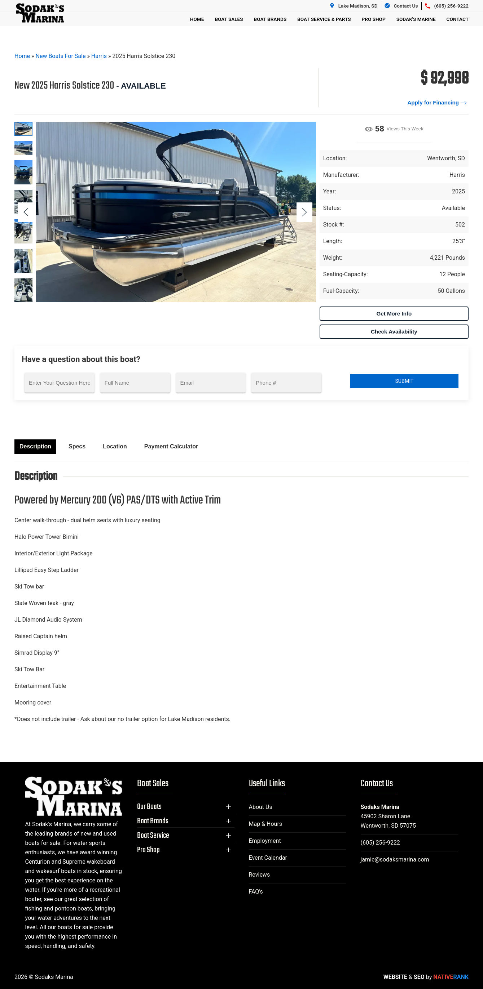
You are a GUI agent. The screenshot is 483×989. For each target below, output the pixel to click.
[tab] (23, 129)
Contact (458, 19)
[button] (304, 212)
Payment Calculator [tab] (171, 446)
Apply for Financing (433, 102)
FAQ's (256, 891)
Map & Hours (265, 823)
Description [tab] (35, 446)
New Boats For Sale (61, 56)
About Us (260, 807)
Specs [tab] (77, 446)
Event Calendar (268, 857)
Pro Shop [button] (374, 19)
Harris (99, 56)
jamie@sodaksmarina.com (395, 859)
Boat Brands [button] (270, 19)
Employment (265, 840)
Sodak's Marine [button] (416, 19)
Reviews (259, 874)
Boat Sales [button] (229, 19)
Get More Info (394, 313)
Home (197, 19)
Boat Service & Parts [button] (324, 19)
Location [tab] (115, 446)
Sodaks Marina (380, 807)
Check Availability (394, 331)
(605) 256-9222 (380, 842)
